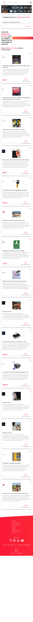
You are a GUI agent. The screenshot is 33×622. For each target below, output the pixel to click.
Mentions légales (10, 545)
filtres (27, 26)
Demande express (26, 80)
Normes (14, 526)
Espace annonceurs (16, 530)
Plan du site (14, 532)
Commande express (25, 203)
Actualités (14, 521)
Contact (13, 528)
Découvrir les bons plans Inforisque (22, 38)
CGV (16, 545)
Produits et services (10, 14)
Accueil (2, 14)
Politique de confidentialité (24, 545)
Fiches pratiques (16, 525)
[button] (3, 9)
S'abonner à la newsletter (16, 552)
